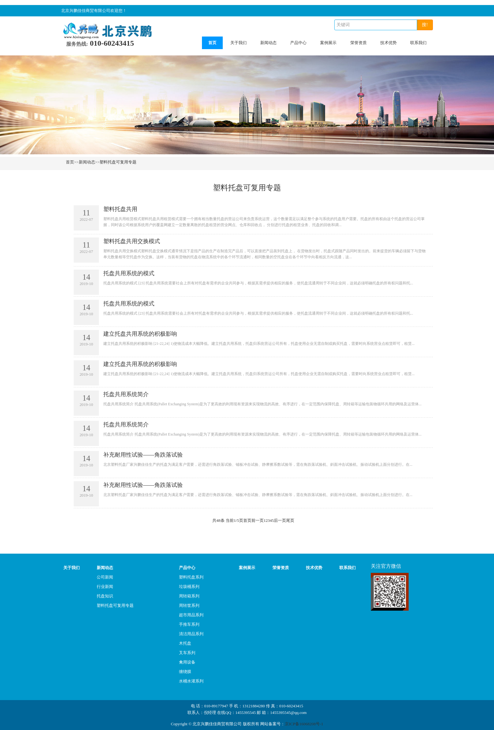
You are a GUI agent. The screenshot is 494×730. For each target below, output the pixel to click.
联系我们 (418, 42)
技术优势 (388, 42)
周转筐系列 (189, 605)
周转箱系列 (189, 596)
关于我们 (238, 42)
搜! (425, 24)
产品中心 (298, 42)
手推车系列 (189, 624)
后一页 (280, 520)
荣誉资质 (358, 42)
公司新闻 (105, 577)
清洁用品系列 (191, 633)
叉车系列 (187, 652)
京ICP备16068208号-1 (304, 723)
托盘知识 (105, 596)
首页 (212, 42)
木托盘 (185, 643)
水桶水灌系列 (191, 681)
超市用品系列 (191, 615)
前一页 (257, 520)
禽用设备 (187, 662)
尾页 (290, 520)
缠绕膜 (185, 671)
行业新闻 (105, 586)
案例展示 (328, 42)
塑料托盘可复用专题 (118, 162)
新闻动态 (268, 42)
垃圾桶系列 (189, 586)
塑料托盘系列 (191, 577)
